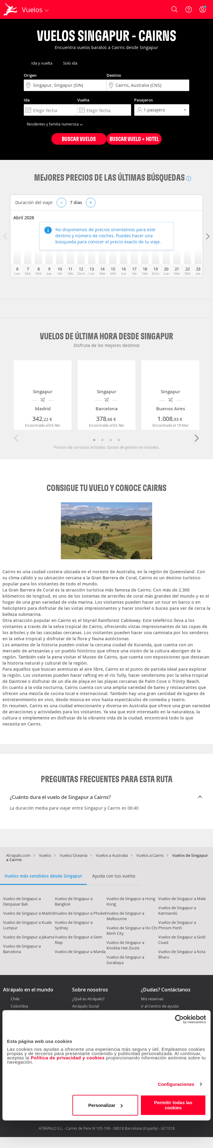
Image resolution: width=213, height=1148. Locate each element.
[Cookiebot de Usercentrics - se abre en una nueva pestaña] (179, 1019)
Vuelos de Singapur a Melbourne (125, 915)
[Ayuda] (188, 9)
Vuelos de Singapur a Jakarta (28, 937)
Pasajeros (143, 100)
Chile (15, 998)
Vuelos (45, 855)
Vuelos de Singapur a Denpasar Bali (22, 901)
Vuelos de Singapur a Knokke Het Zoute (125, 945)
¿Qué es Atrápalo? (88, 998)
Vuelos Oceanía (73, 855)
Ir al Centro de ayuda (160, 1006)
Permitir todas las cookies (173, 1105)
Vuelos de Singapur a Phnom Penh (177, 925)
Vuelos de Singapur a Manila (80, 951)
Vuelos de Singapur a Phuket (80, 913)
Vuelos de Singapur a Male (182, 898)
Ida (27, 100)
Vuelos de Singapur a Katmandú (177, 910)
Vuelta (83, 100)
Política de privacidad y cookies (68, 1057)
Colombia (19, 1006)
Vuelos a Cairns (150, 855)
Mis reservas (152, 999)
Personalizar (105, 1105)
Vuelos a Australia (112, 855)
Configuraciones (176, 1084)
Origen (30, 75)
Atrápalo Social (85, 1006)
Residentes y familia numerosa (56, 124)
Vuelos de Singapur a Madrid (29, 913)
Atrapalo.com (18, 855)
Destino (113, 75)
